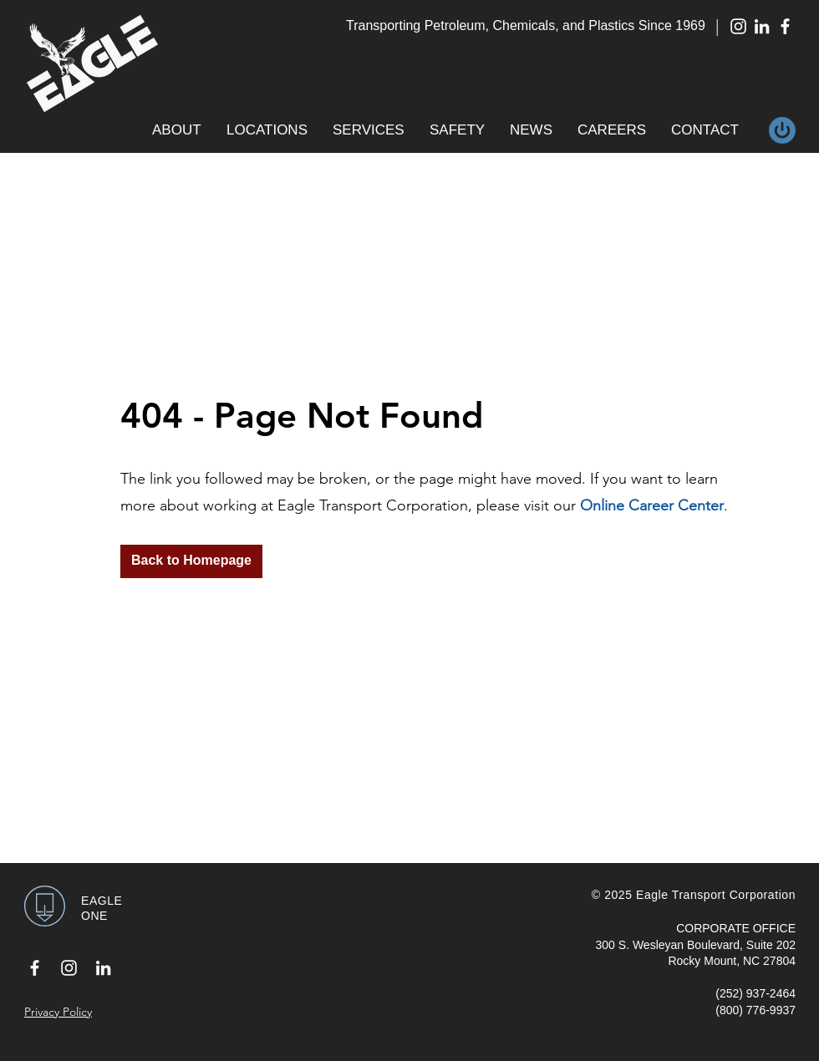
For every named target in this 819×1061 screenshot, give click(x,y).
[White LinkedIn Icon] (761, 26)
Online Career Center (652, 505)
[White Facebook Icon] (785, 26)
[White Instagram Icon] (738, 26)
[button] (177, 130)
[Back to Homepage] (191, 561)
